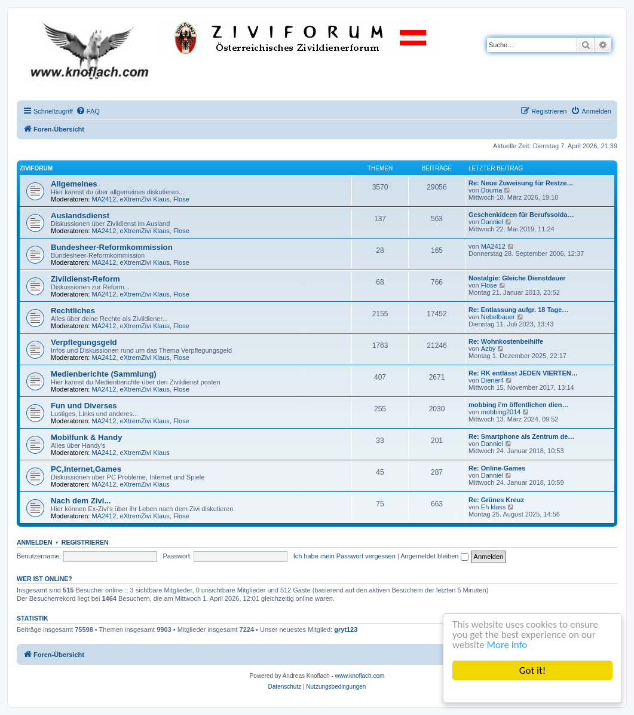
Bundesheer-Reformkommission (112, 247)
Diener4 (492, 380)
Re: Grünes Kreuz (496, 499)
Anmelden (35, 542)
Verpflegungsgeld (84, 342)
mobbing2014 (501, 411)
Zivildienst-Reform (85, 278)
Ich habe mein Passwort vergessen (344, 556)
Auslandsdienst (80, 215)
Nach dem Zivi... (81, 500)
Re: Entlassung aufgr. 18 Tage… (518, 309)
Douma (491, 190)
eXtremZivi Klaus (145, 199)
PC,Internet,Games (86, 469)
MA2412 (104, 199)
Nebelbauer (498, 316)
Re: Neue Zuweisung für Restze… (520, 183)
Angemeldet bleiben (434, 556)
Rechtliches (73, 310)
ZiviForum (36, 168)
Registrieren (85, 542)
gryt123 (345, 629)
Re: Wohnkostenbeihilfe (505, 341)
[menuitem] (88, 111)
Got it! (532, 670)
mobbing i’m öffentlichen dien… (518, 404)
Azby (488, 348)
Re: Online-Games (496, 468)
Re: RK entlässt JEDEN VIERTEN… (523, 373)
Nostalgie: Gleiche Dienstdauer (517, 278)
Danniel (492, 221)
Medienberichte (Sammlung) (104, 373)
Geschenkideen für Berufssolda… (521, 214)
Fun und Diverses (84, 405)
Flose (181, 199)
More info (507, 645)
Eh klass (493, 507)
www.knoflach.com (360, 676)
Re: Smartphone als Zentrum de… (521, 436)
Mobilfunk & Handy (86, 437)
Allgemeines (74, 183)
